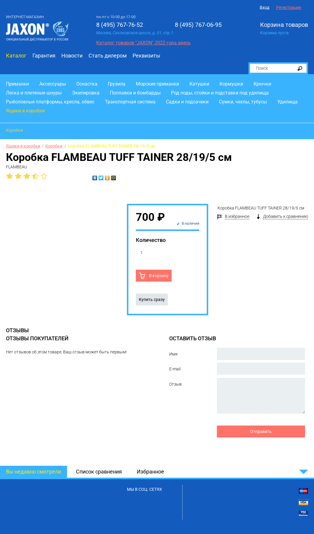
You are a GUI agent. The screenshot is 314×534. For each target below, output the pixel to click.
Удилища (287, 102)
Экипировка (86, 93)
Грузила (116, 84)
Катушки (199, 84)
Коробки (14, 130)
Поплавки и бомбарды (135, 93)
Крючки (262, 84)
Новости (72, 55)
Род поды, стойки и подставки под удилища (220, 93)
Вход (264, 7)
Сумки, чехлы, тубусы (243, 102)
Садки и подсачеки (187, 102)
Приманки (17, 84)
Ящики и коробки (25, 111)
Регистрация (288, 7)
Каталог (16, 55)
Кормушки (231, 84)
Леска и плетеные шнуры (34, 93)
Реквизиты (146, 55)
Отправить (261, 431)
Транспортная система (130, 102)
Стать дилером (107, 55)
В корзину (158, 275)
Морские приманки (157, 84)
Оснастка (86, 84)
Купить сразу (152, 299)
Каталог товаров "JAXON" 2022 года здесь (143, 43)
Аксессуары (52, 84)
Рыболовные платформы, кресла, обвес (50, 102)
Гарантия (43, 55)
